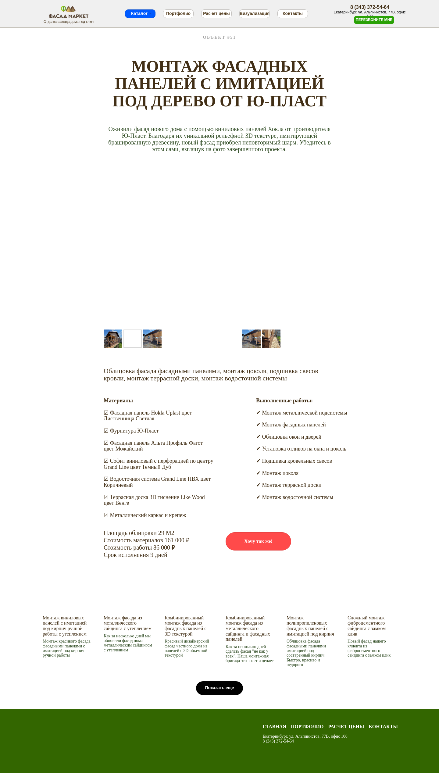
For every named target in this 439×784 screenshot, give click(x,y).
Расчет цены (216, 13)
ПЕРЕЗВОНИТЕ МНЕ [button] (374, 20)
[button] (258, 541)
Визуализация (254, 13)
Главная (274, 726)
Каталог (139, 13)
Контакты (293, 13)
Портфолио (178, 13)
